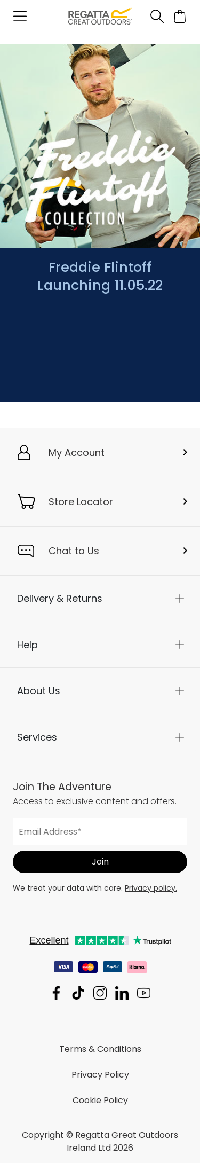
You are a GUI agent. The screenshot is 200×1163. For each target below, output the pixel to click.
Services (37, 736)
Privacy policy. (151, 888)
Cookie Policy (100, 1100)
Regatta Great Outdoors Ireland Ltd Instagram (100, 993)
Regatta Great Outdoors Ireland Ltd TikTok (78, 993)
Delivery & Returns (59, 598)
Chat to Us (74, 550)
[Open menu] (20, 16)
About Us (38, 690)
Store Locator (81, 501)
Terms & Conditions (100, 1049)
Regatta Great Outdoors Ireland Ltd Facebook (56, 993)
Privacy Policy (100, 1074)
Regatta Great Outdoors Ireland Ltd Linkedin (122, 993)
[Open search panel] (157, 16)
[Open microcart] (180, 16)
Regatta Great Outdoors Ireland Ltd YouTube (143, 993)
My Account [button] (77, 452)
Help (27, 644)
